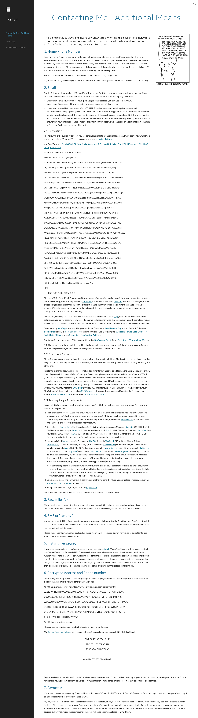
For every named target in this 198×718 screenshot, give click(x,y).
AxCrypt (96, 335)
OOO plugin (78, 388)
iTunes (145, 340)
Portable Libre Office (94, 394)
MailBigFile (144, 448)
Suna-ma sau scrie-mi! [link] (16, 47)
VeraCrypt (62, 328)
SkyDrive (130, 427)
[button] (194, 4)
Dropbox (76, 430)
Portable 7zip (127, 419)
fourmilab (87, 301)
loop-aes (69, 332)
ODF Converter (87, 391)
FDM (131, 340)
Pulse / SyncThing (55, 483)
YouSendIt (110, 441)
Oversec (118, 301)
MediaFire (141, 430)
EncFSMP (142, 332)
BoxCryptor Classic (103, 340)
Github (58, 335)
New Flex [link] (10, 41)
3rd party (66, 441)
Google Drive (66, 427)
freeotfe (77, 332)
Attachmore (52, 444)
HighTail (92, 441)
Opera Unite (91, 487)
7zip (116, 316)
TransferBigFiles (110, 448)
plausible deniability (112, 328)
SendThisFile (109, 444)
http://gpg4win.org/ (104, 139)
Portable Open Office (60, 394)
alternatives (49, 332)
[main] (116, 17)
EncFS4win (49, 335)
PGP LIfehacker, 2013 (132, 144)
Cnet (119, 340)
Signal (106, 549)
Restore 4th (55, 147)
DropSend (72, 451)
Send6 (67, 448)
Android (137, 340)
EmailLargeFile (121, 451)
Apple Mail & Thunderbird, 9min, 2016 (105, 144)
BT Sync (69, 483)
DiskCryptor (86, 335)
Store (125, 340)
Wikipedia (120, 332)
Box (107, 430)
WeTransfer (95, 451)
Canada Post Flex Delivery (59, 632)
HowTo (129, 332)
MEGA (72, 434)
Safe (135, 332)
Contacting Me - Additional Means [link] (18, 34)
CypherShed (74, 335)
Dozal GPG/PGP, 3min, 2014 (74, 144)
